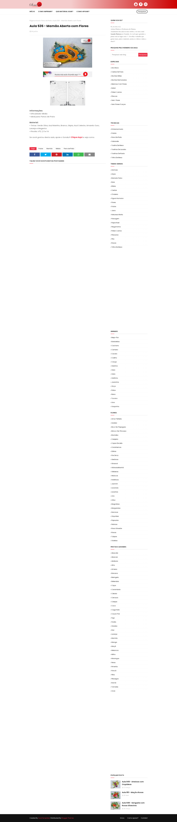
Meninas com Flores (119, 84)
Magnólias (115, 504)
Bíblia (113, 186)
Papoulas (115, 520)
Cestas (114, 190)
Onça (113, 386)
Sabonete (115, 141)
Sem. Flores (115, 100)
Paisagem (115, 219)
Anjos (113, 174)
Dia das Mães (116, 76)
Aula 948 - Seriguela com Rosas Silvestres (133, 804)
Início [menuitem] (32, 11)
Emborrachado (117, 129)
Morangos (115, 658)
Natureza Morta (117, 215)
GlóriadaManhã (117, 468)
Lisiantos (114, 492)
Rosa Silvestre (116, 528)
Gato (113, 374)
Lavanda (114, 488)
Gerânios (114, 459)
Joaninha (115, 382)
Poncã (113, 671)
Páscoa (114, 96)
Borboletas (115, 342)
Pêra (113, 675)
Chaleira (114, 194)
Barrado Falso (116, 178)
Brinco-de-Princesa (118, 431)
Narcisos (114, 512)
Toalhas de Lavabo (118, 149)
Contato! (144, 818)
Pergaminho (116, 227)
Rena (113, 394)
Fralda (113, 133)
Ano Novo (115, 68)
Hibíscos (114, 476)
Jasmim (114, 484)
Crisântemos (116, 447)
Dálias (113, 451)
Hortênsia (115, 480)
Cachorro (115, 346)
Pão (112, 239)
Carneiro (114, 350)
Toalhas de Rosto (118, 153)
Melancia (114, 650)
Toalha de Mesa (117, 145)
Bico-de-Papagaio (118, 427)
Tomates (114, 687)
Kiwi (112, 630)
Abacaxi (114, 557)
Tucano (114, 398)
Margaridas (115, 508)
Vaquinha (115, 406)
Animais (114, 170)
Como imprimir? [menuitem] (45, 11)
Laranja (114, 634)
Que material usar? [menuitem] (64, 11)
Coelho (114, 358)
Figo (113, 618)
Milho (113, 654)
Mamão (49, 149)
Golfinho (114, 378)
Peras (113, 662)
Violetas (114, 541)
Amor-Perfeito (116, 419)
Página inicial (35, 21)
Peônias (114, 524)
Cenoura (114, 598)
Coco (113, 606)
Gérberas (114, 472)
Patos (113, 390)
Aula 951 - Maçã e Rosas (132, 792)
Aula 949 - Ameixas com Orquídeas (133, 783)
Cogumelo (115, 610)
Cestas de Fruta (117, 72)
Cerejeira (114, 439)
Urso (113, 402)
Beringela (115, 577)
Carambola (115, 589)
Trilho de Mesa (116, 157)
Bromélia (114, 435)
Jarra (113, 210)
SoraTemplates (44, 818)
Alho (113, 565)
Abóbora (114, 561)
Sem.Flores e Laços (118, 104)
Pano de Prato (46, 21)
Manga (114, 642)
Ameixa (114, 569)
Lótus (113, 500)
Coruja (114, 362)
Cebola (114, 593)
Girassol (114, 463)
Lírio (112, 496)
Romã (113, 683)
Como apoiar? (132, 818)
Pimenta (114, 667)
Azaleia (114, 423)
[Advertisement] (139, 113)
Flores (113, 202)
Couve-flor (115, 614)
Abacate (114, 553)
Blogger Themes (67, 818)
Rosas (113, 243)
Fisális (113, 622)
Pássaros (114, 235)
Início (122, 818)
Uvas (113, 691)
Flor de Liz (114, 455)
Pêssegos (115, 679)
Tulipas (114, 536)
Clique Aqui (76, 137)
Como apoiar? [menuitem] (82, 11)
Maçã (113, 646)
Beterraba (115, 581)
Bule (113, 182)
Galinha (114, 366)
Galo (113, 370)
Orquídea (115, 516)
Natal (113, 88)
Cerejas (114, 602)
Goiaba (114, 626)
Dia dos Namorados (119, 80)
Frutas (40, 149)
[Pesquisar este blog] (124, 55)
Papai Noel (115, 223)
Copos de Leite (116, 443)
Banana (114, 573)
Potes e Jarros (116, 92)
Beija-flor (115, 337)
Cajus (113, 585)
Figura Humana (117, 198)
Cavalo (114, 354)
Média (58, 149)
